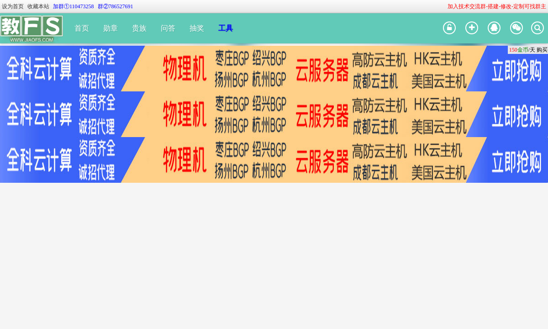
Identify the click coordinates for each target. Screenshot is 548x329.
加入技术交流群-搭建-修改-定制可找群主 (497, 6)
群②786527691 (115, 6)
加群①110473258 (73, 6)
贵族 (139, 28)
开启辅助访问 (443, 6)
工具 (225, 28)
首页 (81, 28)
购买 (542, 50)
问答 (168, 28)
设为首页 (13, 6)
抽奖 (197, 28)
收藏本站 (38, 6)
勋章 (110, 28)
